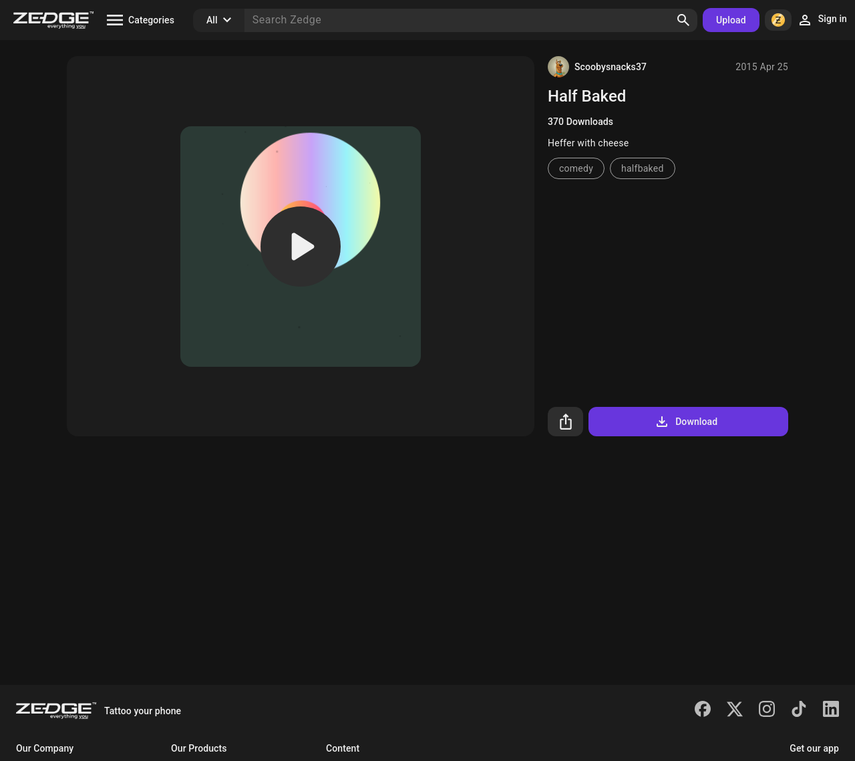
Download (685, 422)
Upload (731, 20)
